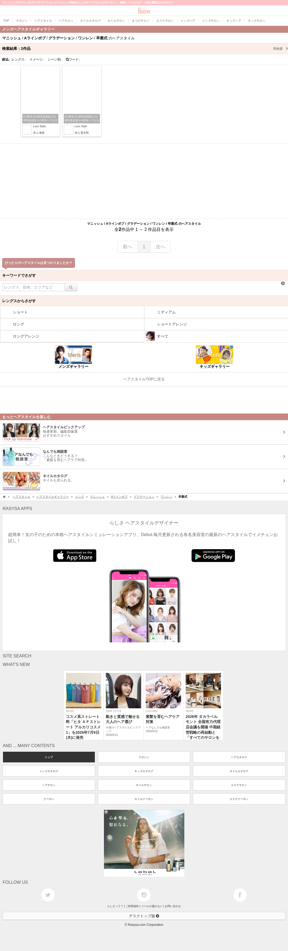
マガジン (144, 757)
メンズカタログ (48, 771)
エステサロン (239, 785)
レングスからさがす (19, 301)
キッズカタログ (143, 771)
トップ (49, 757)
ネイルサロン (144, 785)
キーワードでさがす (19, 275)
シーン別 (55, 59)
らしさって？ (115, 906)
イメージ (36, 59)
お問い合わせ (173, 906)
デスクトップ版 (144, 916)
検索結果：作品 (145, 48)
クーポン (48, 799)
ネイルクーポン (143, 799)
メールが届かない (152, 906)
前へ (127, 246)
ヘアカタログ (239, 757)
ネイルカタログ (239, 771)
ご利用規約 (132, 906)
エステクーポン (239, 799)
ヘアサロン (48, 785)
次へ (160, 246)
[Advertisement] (144, 181)
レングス (19, 59)
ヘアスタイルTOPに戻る (144, 379)
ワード (73, 59)
